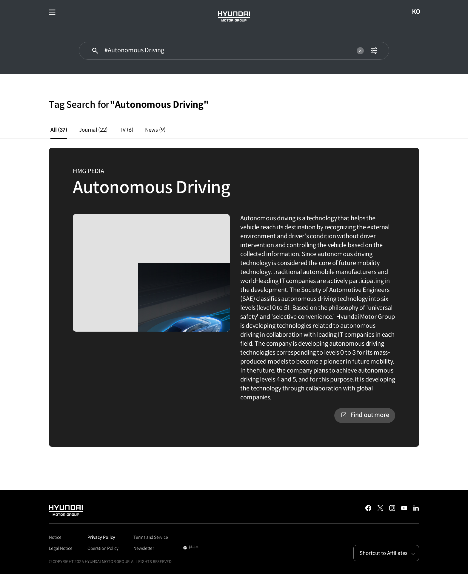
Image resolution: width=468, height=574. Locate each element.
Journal (93, 130)
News (155, 130)
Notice (55, 537)
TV (126, 130)
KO (418, 12)
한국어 (191, 548)
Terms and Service (150, 537)
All (58, 130)
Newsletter (143, 548)
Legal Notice (61, 548)
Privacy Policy (101, 537)
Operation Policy (102, 548)
